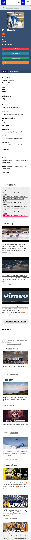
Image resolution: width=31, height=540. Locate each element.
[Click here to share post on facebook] (3, 333)
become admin (16, 53)
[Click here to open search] (19, 2)
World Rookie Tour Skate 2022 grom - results (15, 206)
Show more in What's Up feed (15, 322)
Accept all (6, 538)
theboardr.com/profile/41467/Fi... (11, 107)
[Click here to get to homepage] (3, 8)
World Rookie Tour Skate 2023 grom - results (15, 215)
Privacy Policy (23, 536)
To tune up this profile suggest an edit (14, 114)
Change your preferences (20, 538)
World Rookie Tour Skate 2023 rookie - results (13, 213)
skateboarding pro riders (12, 8)
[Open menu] (28, 2)
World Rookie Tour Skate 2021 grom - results (15, 196)
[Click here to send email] (10, 333)
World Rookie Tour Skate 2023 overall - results (13, 209)
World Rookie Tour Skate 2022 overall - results (13, 199)
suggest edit (16, 58)
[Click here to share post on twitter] (7, 333)
